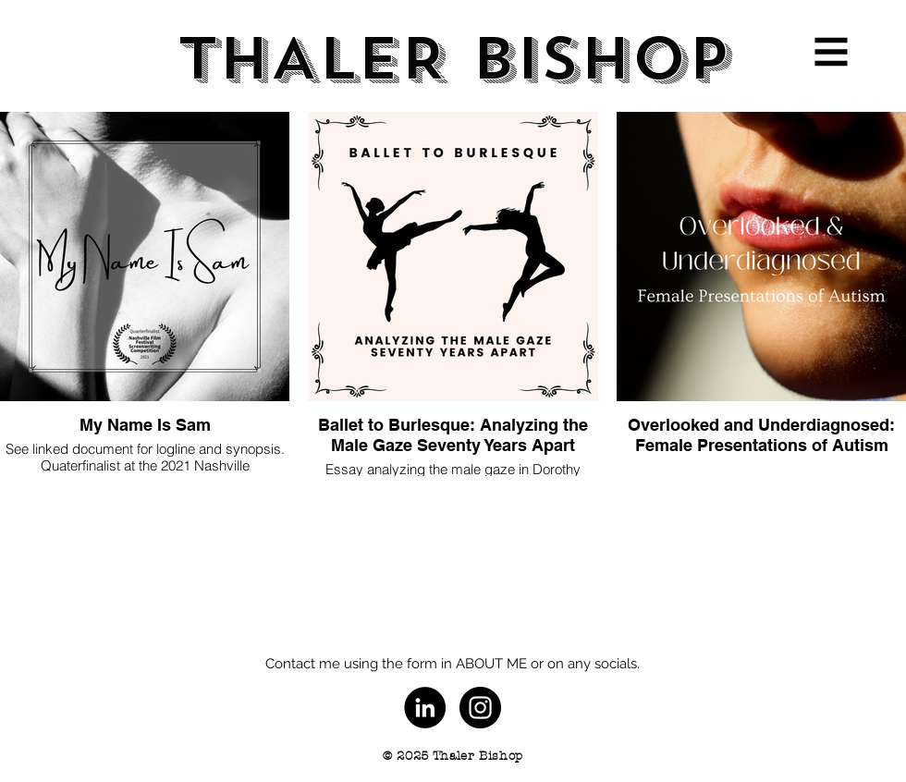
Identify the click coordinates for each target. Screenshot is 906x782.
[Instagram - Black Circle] (480, 707)
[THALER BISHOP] (453, 59)
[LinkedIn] (425, 707)
